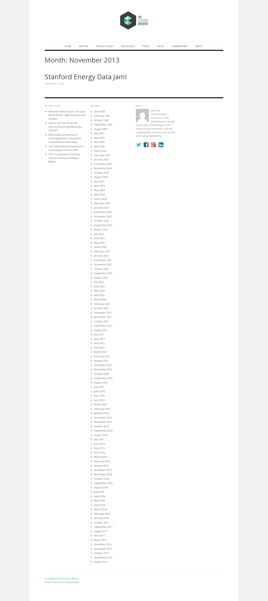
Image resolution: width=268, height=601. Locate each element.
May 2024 (99, 190)
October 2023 (101, 221)
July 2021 (99, 334)
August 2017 (101, 531)
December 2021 (102, 312)
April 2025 (99, 146)
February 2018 (102, 514)
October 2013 (101, 553)
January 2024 (101, 208)
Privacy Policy (105, 46)
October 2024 (101, 173)
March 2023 (100, 247)
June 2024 (99, 186)
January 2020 (101, 413)
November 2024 (103, 168)
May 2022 (99, 290)
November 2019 (103, 422)
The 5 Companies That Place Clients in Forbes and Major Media (64, 158)
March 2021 (100, 352)
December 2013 (102, 544)
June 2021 (99, 339)
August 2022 (101, 277)
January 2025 (101, 159)
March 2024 (100, 199)
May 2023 (99, 242)
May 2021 (99, 343)
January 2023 (101, 256)
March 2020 (100, 404)
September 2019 (103, 430)
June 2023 (99, 238)
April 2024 (99, 194)
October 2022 (101, 269)
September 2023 (103, 225)
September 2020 (103, 378)
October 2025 (101, 120)
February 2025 (102, 155)
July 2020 (99, 387)
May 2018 (99, 500)
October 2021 (101, 321)
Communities (179, 46)
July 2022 (99, 282)
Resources (128, 46)
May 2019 (99, 448)
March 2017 (100, 540)
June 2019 (99, 444)
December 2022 (102, 260)
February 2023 (102, 251)
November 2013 (103, 549)
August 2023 (101, 229)
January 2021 (101, 360)
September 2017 (103, 527)
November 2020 (103, 369)
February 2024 (102, 203)
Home (67, 46)
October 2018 (101, 479)
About (199, 46)
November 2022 (103, 264)
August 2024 (101, 177)
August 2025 (101, 129)
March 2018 (100, 509)
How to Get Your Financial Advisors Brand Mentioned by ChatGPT (65, 127)
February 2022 (102, 304)
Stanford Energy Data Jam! (86, 76)
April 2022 (99, 295)
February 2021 (102, 356)
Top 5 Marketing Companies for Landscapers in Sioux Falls (66, 148)
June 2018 (99, 496)
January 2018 (101, 518)
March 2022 (100, 299)
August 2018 (101, 487)
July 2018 (99, 492)
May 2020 (99, 395)
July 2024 (99, 181)
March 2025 (100, 151)
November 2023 (103, 216)
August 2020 (101, 382)
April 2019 (99, 452)
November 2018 (103, 474)
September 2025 (103, 124)
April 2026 (99, 111)
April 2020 (99, 400)
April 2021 (99, 347)
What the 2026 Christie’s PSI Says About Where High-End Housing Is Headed (67, 115)
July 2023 (99, 234)
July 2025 (99, 133)
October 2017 (101, 522)
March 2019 (100, 457)
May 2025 (99, 142)
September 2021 (103, 325)
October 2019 (101, 426)
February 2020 (102, 409)
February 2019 (102, 461)
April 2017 (99, 535)
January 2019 (101, 465)
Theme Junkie (72, 582)
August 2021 (101, 330)
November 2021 (103, 317)
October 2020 (101, 374)
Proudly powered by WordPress (62, 578)
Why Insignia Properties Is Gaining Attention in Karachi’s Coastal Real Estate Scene (64, 138)
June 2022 (99, 286)
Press (146, 46)
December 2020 (102, 365)
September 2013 (103, 557)
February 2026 (102, 116)
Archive (83, 46)
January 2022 (101, 308)
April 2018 (99, 505)
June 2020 (99, 391)
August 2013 (101, 562)
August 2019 (101, 435)
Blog (160, 46)
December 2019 (102, 417)
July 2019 (99, 439)
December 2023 (102, 212)
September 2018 (103, 483)
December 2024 (102, 164)
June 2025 (99, 138)
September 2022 (103, 273)
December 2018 (102, 470)
